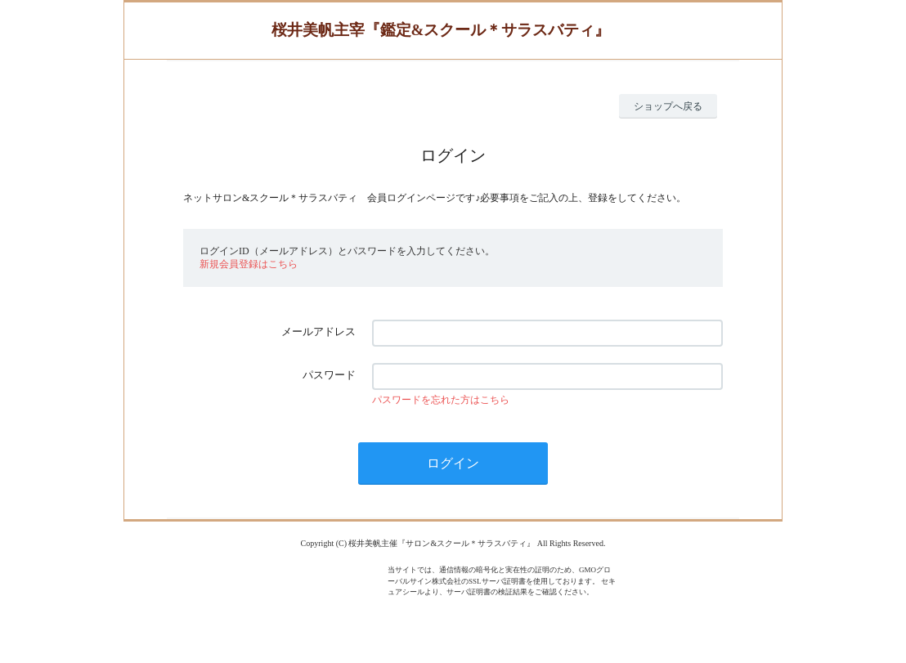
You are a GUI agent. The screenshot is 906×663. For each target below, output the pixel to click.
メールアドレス (318, 331)
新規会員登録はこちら (249, 264)
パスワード (329, 375)
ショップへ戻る (668, 106)
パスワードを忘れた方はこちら (440, 399)
